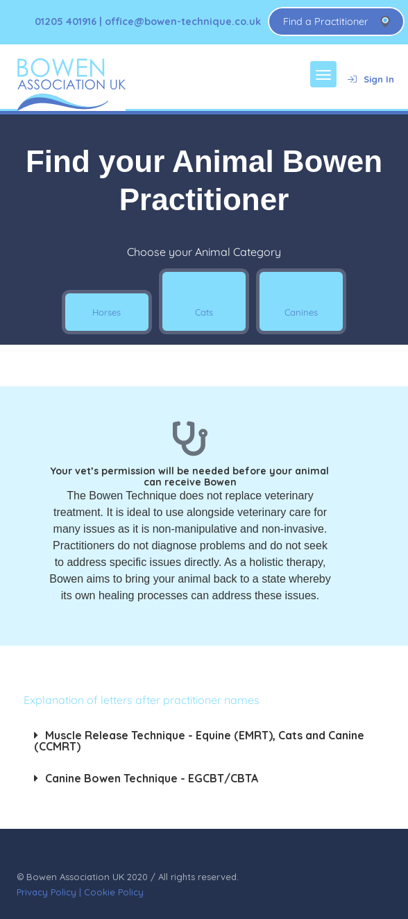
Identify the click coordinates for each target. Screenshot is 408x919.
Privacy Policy (46, 891)
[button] (204, 740)
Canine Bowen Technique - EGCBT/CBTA (151, 778)
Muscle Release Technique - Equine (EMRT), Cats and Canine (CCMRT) (199, 740)
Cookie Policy (114, 891)
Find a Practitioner (325, 21)
